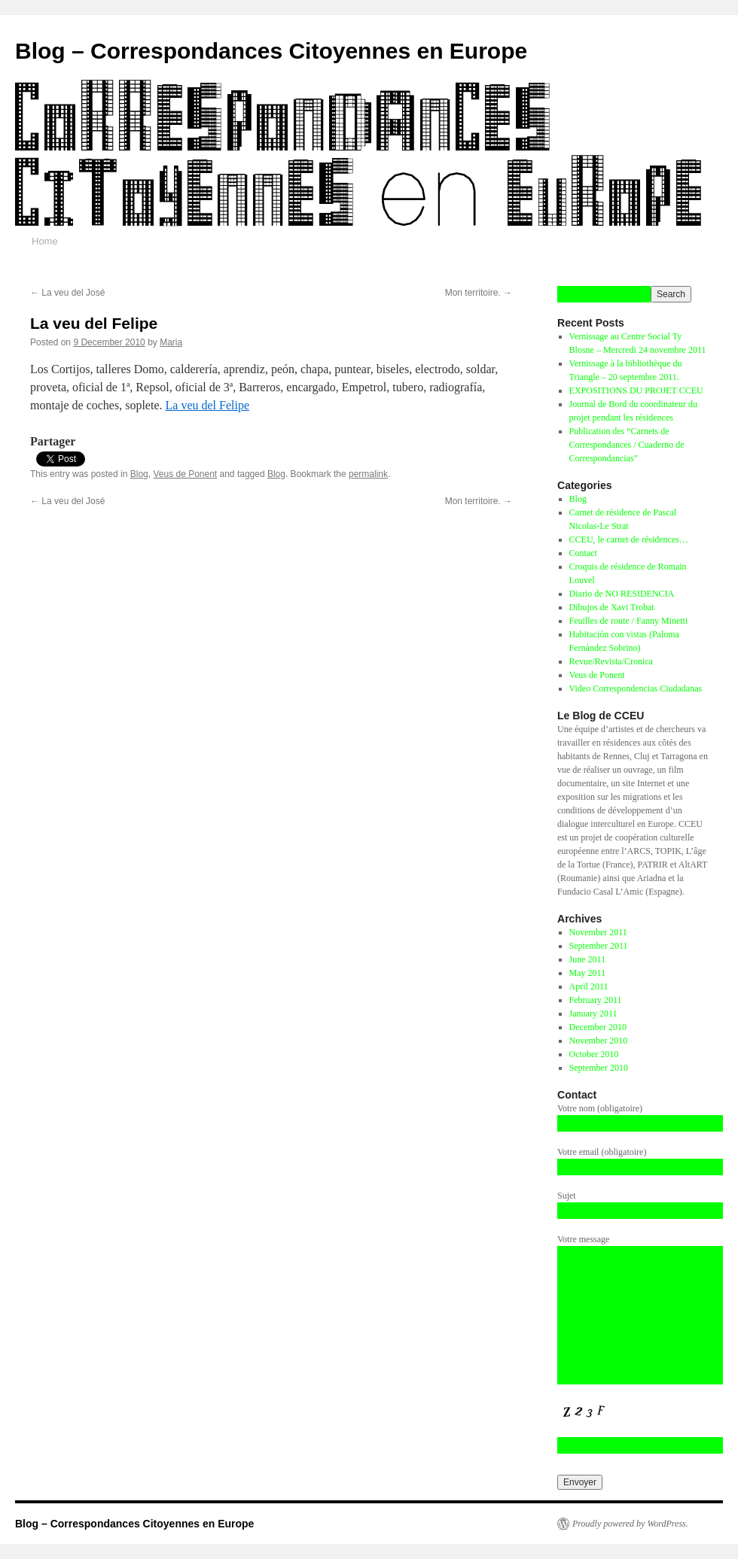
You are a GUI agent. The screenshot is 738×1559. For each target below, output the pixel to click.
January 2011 (593, 1013)
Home (45, 241)
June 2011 (587, 959)
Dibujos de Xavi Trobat (611, 607)
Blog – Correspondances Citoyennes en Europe (271, 50)
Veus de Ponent (185, 474)
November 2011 (598, 932)
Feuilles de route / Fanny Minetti (628, 620)
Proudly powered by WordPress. (630, 1523)
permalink (368, 474)
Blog (139, 474)
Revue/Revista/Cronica (611, 661)
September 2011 (598, 946)
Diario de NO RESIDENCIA (622, 593)
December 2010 (598, 1027)
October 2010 (594, 1054)
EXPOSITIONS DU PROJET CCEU (636, 390)
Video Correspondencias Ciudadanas (636, 688)
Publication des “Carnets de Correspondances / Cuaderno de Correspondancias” (627, 444)
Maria (171, 342)
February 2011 (595, 1000)
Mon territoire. (478, 292)
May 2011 (587, 973)
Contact (583, 553)
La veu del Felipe (208, 405)
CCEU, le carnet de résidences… (628, 539)
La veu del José (67, 292)
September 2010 (598, 1067)
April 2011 (588, 986)
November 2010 (598, 1040)
